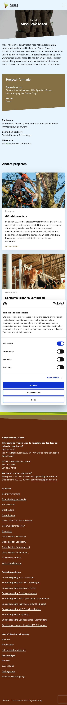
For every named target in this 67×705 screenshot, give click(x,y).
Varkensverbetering (11, 563)
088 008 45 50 (8, 449)
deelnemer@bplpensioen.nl (44, 479)
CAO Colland (8, 665)
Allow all (33, 385)
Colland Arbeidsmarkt (11, 5)
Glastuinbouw (8, 515)
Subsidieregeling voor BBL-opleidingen (21, 582)
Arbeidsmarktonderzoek (14, 650)
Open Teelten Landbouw (14, 541)
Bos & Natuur (8, 504)
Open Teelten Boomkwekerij (16, 547)
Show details (53, 378)
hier (8, 143)
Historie (6, 639)
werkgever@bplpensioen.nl (44, 476)
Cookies (6, 700)
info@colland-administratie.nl (16, 461)
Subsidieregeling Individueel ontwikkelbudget (24, 604)
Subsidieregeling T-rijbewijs (15, 614)
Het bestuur (8, 644)
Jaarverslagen (8, 655)
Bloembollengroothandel (14, 499)
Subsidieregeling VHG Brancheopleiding (21, 609)
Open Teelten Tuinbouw (14, 536)
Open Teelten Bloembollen (15, 552)
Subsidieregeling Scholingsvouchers (19, 593)
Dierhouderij (8, 509)
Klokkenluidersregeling (13, 676)
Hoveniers (7, 531)
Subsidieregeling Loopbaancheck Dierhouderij (24, 619)
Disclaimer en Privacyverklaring (27, 700)
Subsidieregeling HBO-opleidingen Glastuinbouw (25, 598)
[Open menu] (62, 5)
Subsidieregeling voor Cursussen (18, 577)
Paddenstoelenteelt (11, 557)
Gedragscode (8, 671)
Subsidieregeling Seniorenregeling (19, 588)
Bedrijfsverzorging (11, 493)
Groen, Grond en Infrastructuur (17, 520)
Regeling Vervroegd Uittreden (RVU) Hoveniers (24, 625)
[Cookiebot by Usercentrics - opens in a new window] (53, 303)
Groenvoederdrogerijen (13, 525)
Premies (6, 660)
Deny (33, 400)
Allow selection (33, 392)
